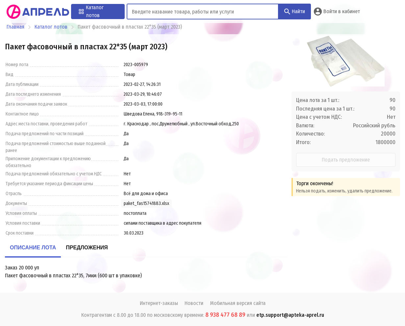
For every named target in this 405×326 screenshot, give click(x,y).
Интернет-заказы (159, 303)
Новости (194, 303)
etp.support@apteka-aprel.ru (290, 315)
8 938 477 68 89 (225, 314)
